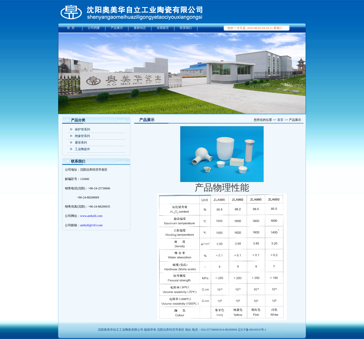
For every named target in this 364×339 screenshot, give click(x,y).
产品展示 (117, 28)
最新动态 (140, 28)
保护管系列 (82, 129)
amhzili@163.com (91, 225)
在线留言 (163, 28)
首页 (280, 120)
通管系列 (81, 142)
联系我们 (186, 28)
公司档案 (94, 28)
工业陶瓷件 (82, 149)
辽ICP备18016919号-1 (252, 329)
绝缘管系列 (82, 136)
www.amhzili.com (91, 216)
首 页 (71, 28)
